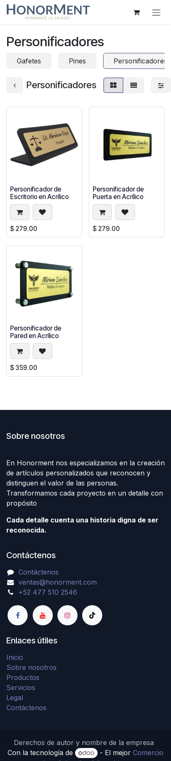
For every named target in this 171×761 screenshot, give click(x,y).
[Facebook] (18, 615)
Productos (22, 677)
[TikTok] (92, 615)
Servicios (20, 687)
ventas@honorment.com (57, 582)
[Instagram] (67, 615)
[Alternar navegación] (156, 12)
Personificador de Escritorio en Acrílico (39, 193)
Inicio (14, 657)
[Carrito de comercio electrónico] (136, 12)
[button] (19, 212)
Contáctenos (38, 572)
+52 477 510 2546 (47, 592)
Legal (14, 697)
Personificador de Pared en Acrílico (35, 332)
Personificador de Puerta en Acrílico (118, 193)
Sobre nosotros (31, 667)
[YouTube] (43, 615)
